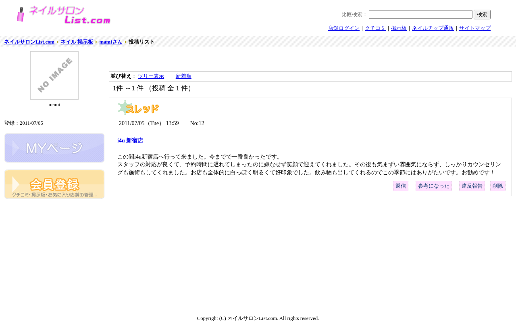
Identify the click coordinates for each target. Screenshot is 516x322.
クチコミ (375, 28)
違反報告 (472, 186)
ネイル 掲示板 (76, 42)
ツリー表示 (151, 76)
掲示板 (399, 28)
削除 (498, 186)
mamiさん (110, 42)
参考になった (433, 186)
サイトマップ (475, 28)
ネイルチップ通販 (433, 28)
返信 (400, 186)
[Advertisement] (203, 59)
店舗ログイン (344, 28)
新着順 (183, 76)
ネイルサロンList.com (29, 42)
